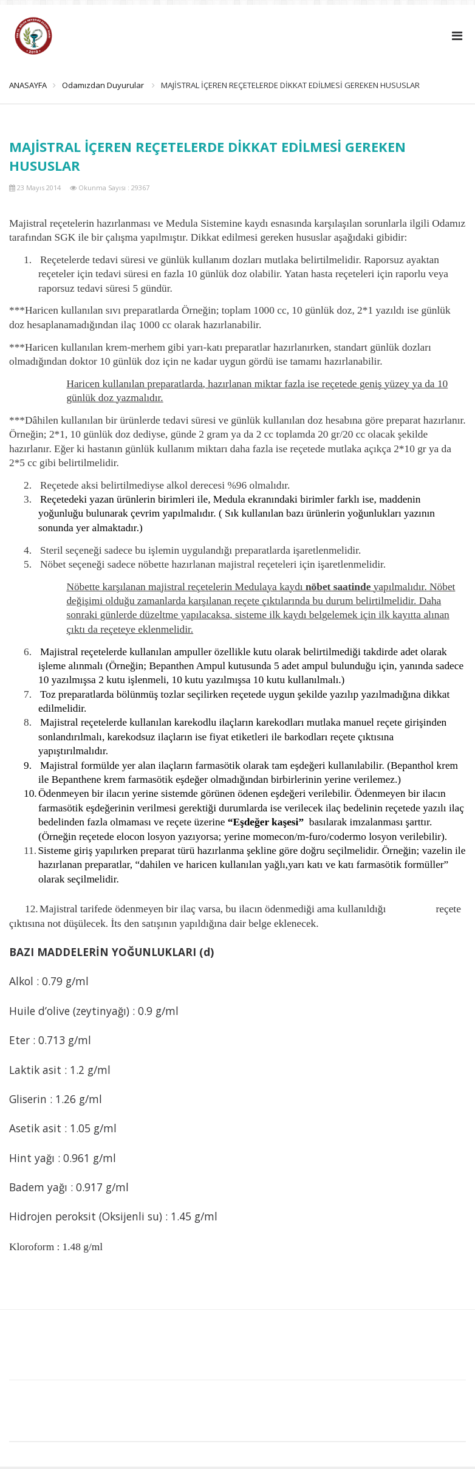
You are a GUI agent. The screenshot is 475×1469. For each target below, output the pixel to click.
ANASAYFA (28, 85)
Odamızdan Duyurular (108, 85)
